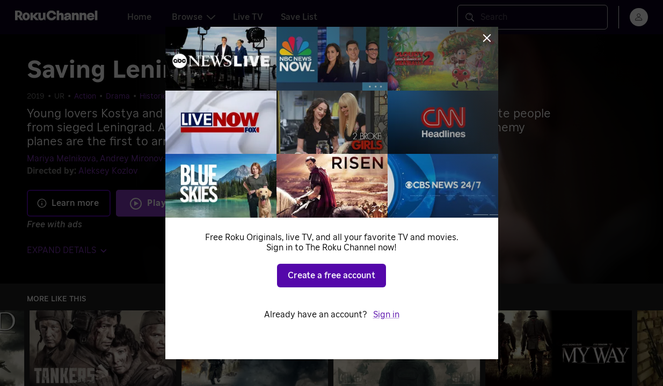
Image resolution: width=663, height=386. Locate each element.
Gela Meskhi (223, 158)
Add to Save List (272, 203)
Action (85, 96)
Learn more (68, 203)
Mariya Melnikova (61, 158)
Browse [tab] (193, 17)
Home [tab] (139, 17)
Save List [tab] (299, 17)
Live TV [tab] (248, 17)
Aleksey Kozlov (108, 171)
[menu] (639, 17)
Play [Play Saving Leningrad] (156, 203)
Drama (118, 96)
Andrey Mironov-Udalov (147, 158)
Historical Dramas (171, 96)
